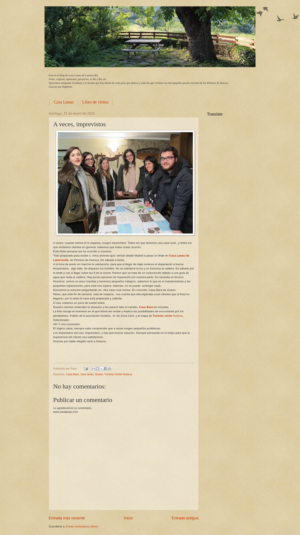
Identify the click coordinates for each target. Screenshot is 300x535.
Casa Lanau (64, 102)
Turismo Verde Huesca (118, 374)
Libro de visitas (95, 102)
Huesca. (168, 315)
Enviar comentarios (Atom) (82, 526)
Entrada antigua (185, 518)
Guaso (99, 374)
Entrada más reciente (67, 518)
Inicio (128, 518)
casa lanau (86, 374)
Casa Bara (72, 374)
